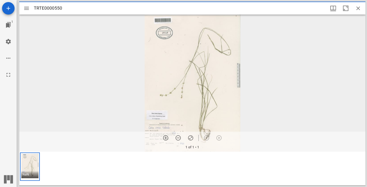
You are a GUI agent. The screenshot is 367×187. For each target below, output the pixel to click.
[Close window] (358, 8)
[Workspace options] (8, 58)
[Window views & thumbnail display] (333, 8)
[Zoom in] (165, 138)
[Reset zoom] (190, 138)
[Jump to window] (8, 25)
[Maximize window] (345, 8)
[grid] (192, 168)
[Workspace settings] (8, 41)
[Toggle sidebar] (26, 8)
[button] (29, 166)
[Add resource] (8, 8)
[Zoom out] (178, 138)
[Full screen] (8, 75)
